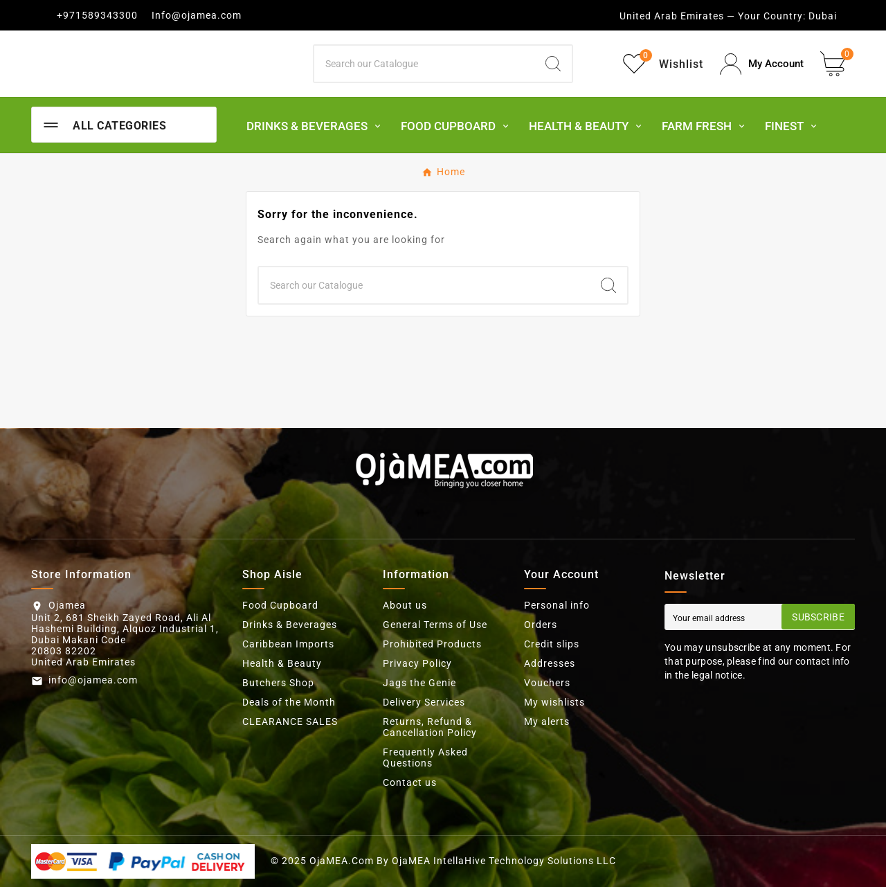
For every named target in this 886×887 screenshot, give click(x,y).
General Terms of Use (435, 624)
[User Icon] (762, 64)
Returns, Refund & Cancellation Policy (430, 727)
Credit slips (551, 643)
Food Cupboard (280, 605)
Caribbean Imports (288, 643)
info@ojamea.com (93, 680)
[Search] (424, 64)
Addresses (549, 663)
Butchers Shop (278, 682)
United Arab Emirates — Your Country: (713, 15)
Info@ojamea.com (197, 15)
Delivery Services (424, 702)
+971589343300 (97, 15)
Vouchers (547, 682)
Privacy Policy (417, 663)
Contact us (410, 782)
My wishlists (554, 702)
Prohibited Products (432, 643)
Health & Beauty (282, 663)
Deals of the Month (289, 702)
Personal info (557, 605)
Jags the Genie (419, 682)
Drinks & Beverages (289, 624)
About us (405, 605)
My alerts (547, 721)
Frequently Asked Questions (425, 757)
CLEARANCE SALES (290, 721)
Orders (540, 624)
